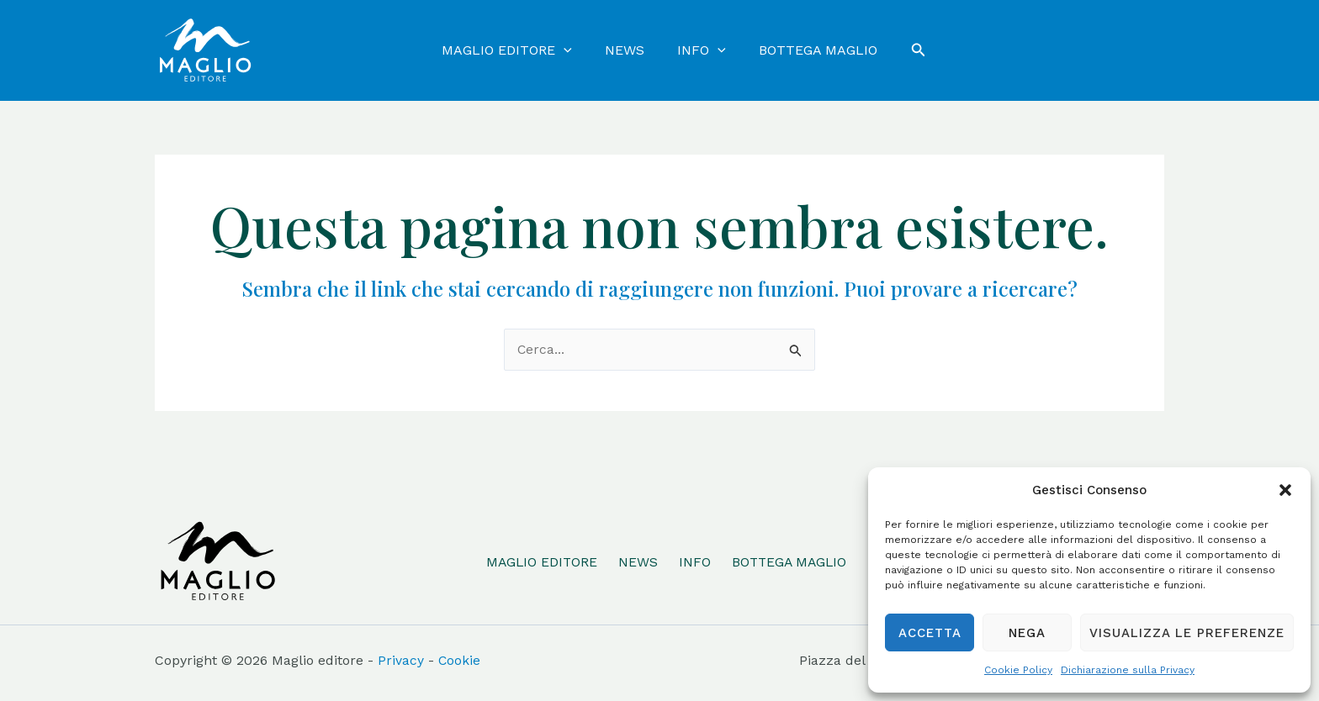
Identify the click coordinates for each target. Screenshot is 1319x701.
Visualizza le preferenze (1187, 632)
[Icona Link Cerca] (906, 50)
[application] (572, 50)
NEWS (637, 561)
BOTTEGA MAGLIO (790, 561)
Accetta (929, 632)
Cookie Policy (1018, 670)
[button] (1285, 490)
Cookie (459, 660)
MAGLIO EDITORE (539, 561)
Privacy (401, 660)
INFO (694, 561)
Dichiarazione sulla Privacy (1128, 670)
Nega (1027, 632)
